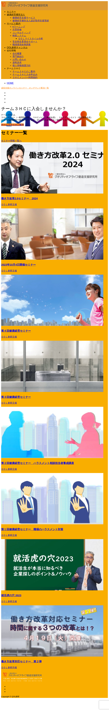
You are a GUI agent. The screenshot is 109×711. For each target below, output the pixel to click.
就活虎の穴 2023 (11, 595)
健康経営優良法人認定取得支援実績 (30, 20)
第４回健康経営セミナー (16, 330)
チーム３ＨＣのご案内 (23, 71)
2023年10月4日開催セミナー (18, 264)
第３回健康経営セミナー (16, 397)
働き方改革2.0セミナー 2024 (19, 198)
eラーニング (18, 26)
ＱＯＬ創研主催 (9, 204)
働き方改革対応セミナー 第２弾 (21, 661)
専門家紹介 (18, 56)
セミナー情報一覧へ (11, 140)
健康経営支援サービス (23, 17)
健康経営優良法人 (16, 14)
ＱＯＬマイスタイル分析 (30, 38)
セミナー (11, 11)
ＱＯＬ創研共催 (9, 667)
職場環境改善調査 (21, 44)
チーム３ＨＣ (13, 68)
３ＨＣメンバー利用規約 (24, 77)
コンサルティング (21, 32)
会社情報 (11, 50)
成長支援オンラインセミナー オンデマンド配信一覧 (25, 88)
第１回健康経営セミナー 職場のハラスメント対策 (32, 529)
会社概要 (17, 53)
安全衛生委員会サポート (24, 41)
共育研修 (17, 29)
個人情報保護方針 (21, 65)
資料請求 (17, 62)
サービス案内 (13, 23)
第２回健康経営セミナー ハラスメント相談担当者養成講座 (37, 463)
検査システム (19, 35)
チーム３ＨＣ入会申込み (24, 74)
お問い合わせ (19, 59)
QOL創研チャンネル (17, 47)
